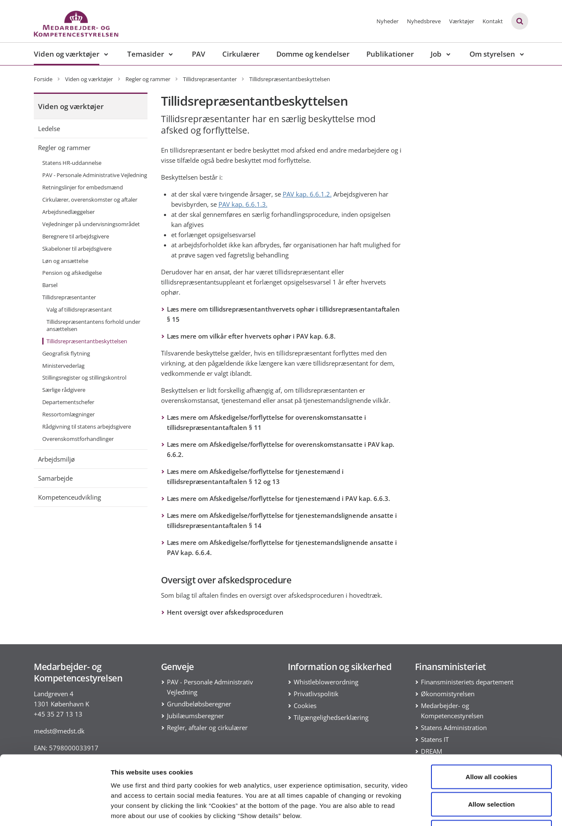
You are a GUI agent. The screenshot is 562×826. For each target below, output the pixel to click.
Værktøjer (461, 21)
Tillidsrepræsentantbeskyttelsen (86, 341)
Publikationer (390, 54)
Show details (443, 809)
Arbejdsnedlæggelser (68, 212)
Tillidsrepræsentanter (69, 297)
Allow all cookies (492, 715)
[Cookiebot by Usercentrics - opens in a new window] (55, 809)
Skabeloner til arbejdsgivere (77, 248)
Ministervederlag (63, 365)
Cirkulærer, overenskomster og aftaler (89, 199)
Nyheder (387, 21)
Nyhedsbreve (424, 21)
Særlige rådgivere (63, 390)
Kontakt (493, 21)
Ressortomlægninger (68, 414)
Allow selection (491, 743)
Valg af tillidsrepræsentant (79, 309)
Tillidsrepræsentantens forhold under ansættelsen (93, 325)
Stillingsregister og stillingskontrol (84, 377)
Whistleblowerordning (326, 682)
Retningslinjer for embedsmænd (82, 187)
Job (436, 54)
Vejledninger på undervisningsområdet (91, 224)
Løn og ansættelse (65, 261)
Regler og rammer (64, 147)
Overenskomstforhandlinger (78, 439)
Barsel (49, 285)
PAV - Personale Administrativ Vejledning (210, 687)
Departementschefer (68, 402)
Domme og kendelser (312, 54)
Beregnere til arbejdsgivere (75, 236)
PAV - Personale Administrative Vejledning (94, 175)
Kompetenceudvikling (69, 497)
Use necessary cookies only (492, 770)
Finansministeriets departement (467, 682)
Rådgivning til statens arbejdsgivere (86, 426)
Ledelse (49, 128)
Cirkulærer (240, 54)
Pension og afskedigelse (72, 272)
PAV (198, 54)
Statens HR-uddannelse (71, 163)
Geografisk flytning (66, 353)
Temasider (145, 54)
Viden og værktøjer (66, 54)
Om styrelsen (492, 54)
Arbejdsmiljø (56, 459)
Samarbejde (55, 478)
